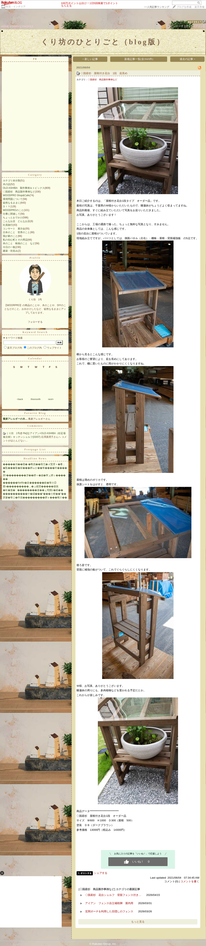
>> (156, 7)
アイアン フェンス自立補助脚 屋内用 (109, 903)
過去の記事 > (187, 59)
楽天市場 (199, 7)
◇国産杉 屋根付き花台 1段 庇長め (104, 73)
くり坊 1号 (13, 433)
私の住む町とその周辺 (15, 239)
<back (20, 399)
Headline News (35, 458)
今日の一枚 (9, 247)
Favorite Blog (35, 413)
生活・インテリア (15, 6)
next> (51, 399)
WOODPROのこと (13, 210)
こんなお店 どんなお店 (16, 221)
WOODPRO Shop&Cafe (16, 195)
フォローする (35, 321)
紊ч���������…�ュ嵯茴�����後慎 (30, 486)
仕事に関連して (11, 213)
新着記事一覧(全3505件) (138, 59)
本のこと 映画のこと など (19, 243)
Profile (35, 257)
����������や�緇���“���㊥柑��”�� (34, 493)
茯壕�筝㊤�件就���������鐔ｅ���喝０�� (35, 497)
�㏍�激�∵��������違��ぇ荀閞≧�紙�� (33, 490)
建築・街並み (10, 250)
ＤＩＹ (6, 206)
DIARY (16, 26)
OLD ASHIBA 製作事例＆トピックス (24, 188)
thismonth (36, 399)
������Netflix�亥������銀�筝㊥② (30, 482)
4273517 (194, 21)
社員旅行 (8, 225)
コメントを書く (190, 881)
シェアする (100, 873)
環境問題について (13, 199)
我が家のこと (10, 236)
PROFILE (28, 26)
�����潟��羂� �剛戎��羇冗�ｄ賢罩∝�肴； (34, 464)
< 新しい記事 (90, 59)
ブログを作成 (184, 7)
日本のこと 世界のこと (16, 232)
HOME (5, 26)
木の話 (6, 184)
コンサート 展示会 (14, 228)
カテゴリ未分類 (11, 180)
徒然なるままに (11, 202)
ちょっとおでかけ (13, 217)
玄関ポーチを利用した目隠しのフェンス (109, 911)
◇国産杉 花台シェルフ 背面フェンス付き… (113, 894)
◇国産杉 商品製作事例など (19, 191)
